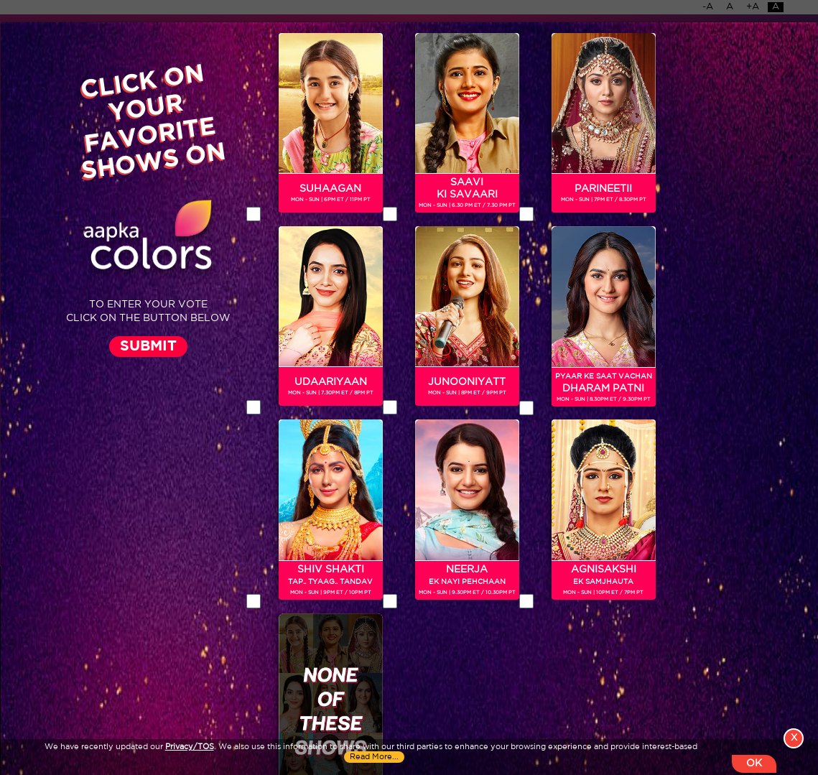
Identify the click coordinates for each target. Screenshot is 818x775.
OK (754, 763)
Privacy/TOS (189, 747)
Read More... (374, 757)
